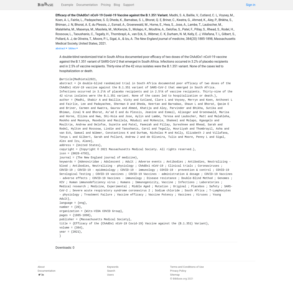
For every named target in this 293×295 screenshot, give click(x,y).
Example (67, 5)
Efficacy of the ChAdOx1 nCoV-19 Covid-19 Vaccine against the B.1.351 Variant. (112, 15)
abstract (61, 48)
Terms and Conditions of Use (187, 266)
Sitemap (175, 274)
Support (128, 5)
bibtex (73, 48)
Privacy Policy (178, 270)
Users (110, 274)
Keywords (112, 266)
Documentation (87, 5)
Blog (117, 5)
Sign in (250, 5)
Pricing (106, 5)
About (41, 266)
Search (111, 270)
